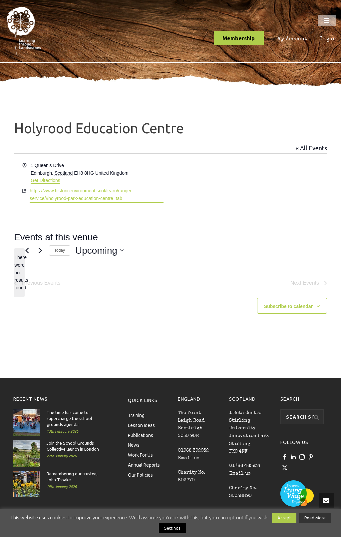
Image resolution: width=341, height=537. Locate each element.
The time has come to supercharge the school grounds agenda (69, 418)
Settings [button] (172, 528)
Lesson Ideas (141, 425)
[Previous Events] (27, 250)
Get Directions (45, 180)
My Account (292, 39)
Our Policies (140, 474)
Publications (140, 435)
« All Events (311, 148)
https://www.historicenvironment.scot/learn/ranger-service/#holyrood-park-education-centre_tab (81, 194)
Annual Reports (144, 464)
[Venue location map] (248, 187)
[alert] (19, 272)
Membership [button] (238, 38)
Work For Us (140, 454)
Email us (188, 458)
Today (59, 250)
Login (328, 39)
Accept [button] (284, 517)
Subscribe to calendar (288, 306)
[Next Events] (40, 250)
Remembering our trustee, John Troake (72, 476)
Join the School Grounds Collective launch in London (73, 446)
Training (136, 415)
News (134, 444)
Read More (315, 517)
